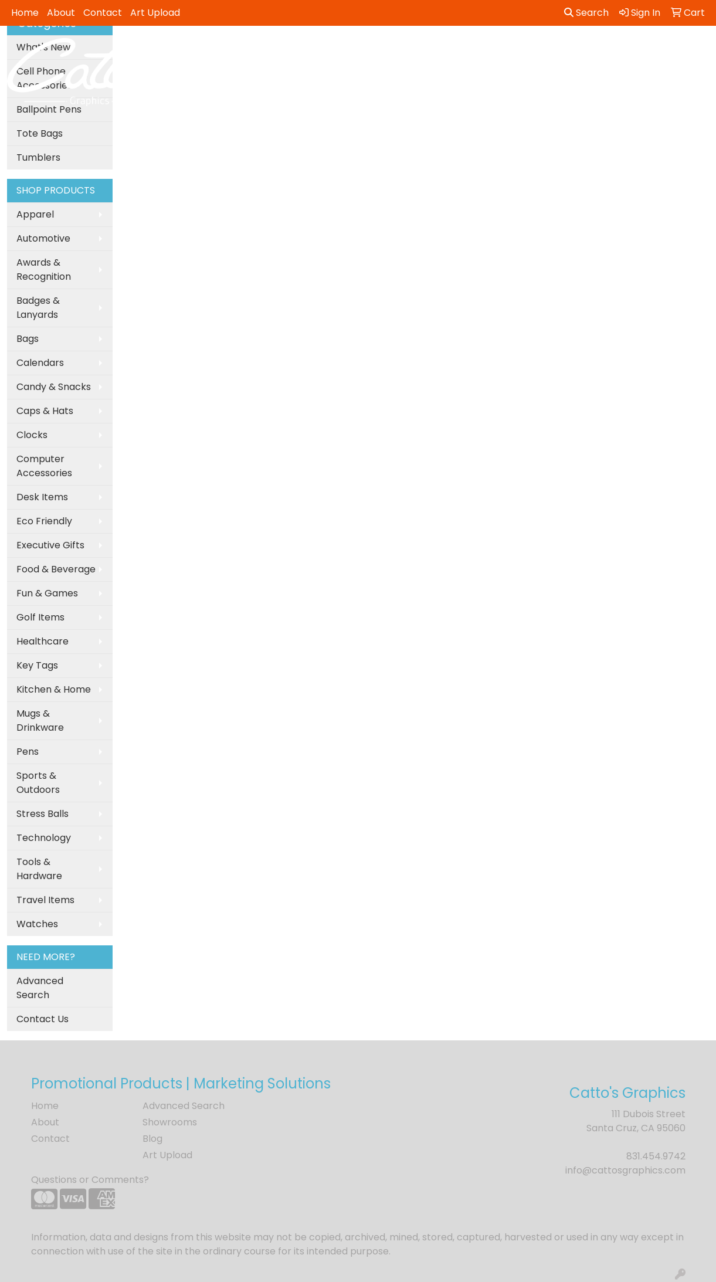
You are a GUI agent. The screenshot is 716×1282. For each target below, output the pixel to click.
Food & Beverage (56, 569)
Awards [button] (257, 51)
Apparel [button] (202, 51)
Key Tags (37, 665)
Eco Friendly (44, 521)
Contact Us (42, 1019)
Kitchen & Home (53, 689)
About (61, 12)
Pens (27, 751)
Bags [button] (305, 51)
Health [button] (520, 51)
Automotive (43, 238)
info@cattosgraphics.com (625, 1170)
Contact (102, 12)
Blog (152, 1138)
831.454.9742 (656, 1156)
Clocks (31, 435)
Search (586, 12)
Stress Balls (42, 813)
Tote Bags (39, 133)
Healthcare (42, 641)
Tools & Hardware (39, 869)
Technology (43, 838)
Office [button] (569, 51)
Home (25, 12)
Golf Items (40, 617)
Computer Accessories (44, 466)
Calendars (40, 362)
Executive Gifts (50, 545)
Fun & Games (47, 593)
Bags (27, 338)
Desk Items (42, 497)
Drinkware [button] (360, 51)
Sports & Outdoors (38, 782)
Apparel (35, 214)
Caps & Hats (44, 411)
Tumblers (38, 157)
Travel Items (45, 900)
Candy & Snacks (53, 387)
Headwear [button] (462, 51)
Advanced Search (39, 988)
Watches (37, 924)
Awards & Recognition (43, 269)
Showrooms (169, 1122)
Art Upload (155, 12)
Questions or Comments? (90, 1179)
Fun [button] (411, 51)
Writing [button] (662, 51)
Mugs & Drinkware (40, 720)
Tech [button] (614, 51)
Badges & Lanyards (38, 307)
